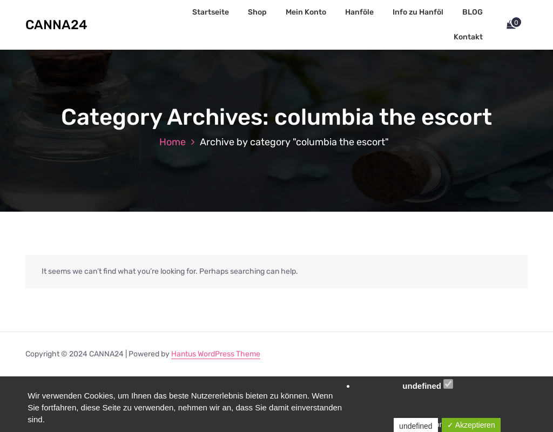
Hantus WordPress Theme (215, 354)
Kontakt (468, 37)
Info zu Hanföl (418, 12)
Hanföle (359, 12)
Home (172, 142)
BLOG (472, 12)
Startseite (210, 12)
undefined (427, 384)
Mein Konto (306, 12)
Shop (257, 12)
